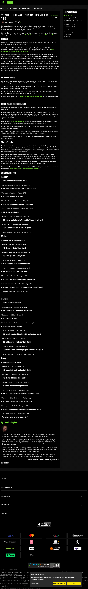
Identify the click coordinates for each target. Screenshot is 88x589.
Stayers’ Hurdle (70, 24)
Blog (7, 8)
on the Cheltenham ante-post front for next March (39, 35)
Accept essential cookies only (59, 583)
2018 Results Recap (72, 27)
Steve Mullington (9, 22)
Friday (68, 36)
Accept (74, 583)
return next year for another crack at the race (24, 168)
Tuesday (68, 29)
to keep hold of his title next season (31, 96)
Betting (2, 8)
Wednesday (69, 32)
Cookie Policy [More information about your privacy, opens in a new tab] (41, 579)
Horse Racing (13, 8)
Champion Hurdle (71, 18)
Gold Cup (69, 15)
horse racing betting (17, 121)
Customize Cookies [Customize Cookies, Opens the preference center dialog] (35, 583)
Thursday (68, 34)
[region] (56, 579)
